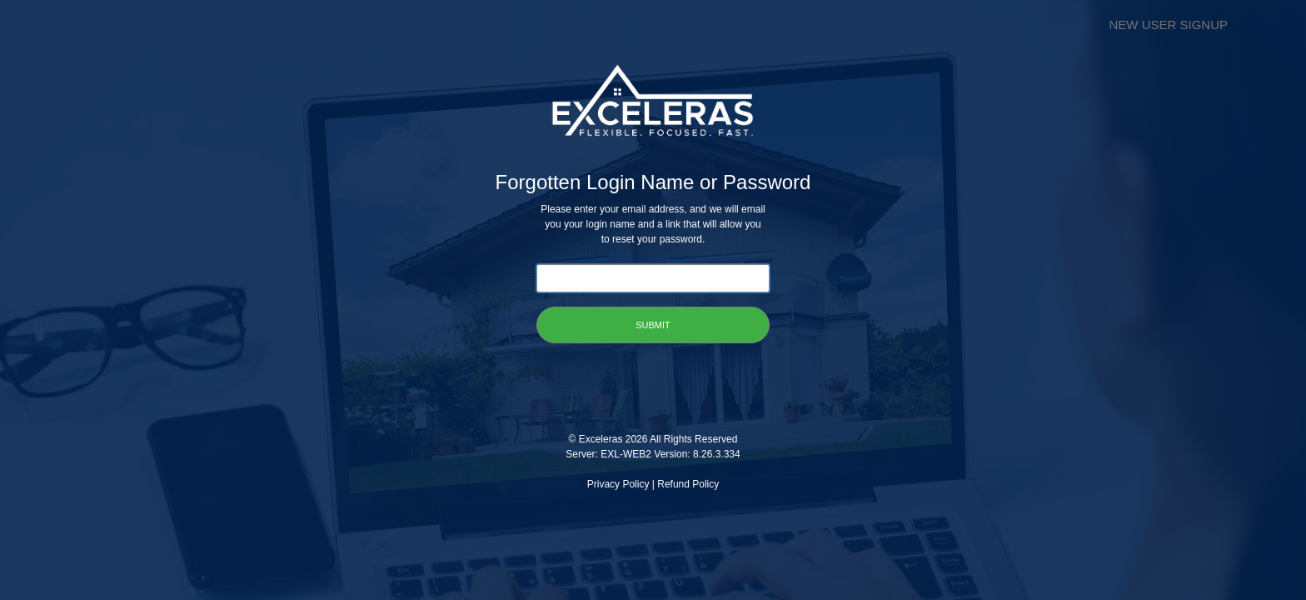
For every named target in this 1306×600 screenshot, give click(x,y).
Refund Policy (688, 484)
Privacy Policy (618, 484)
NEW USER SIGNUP (1168, 25)
